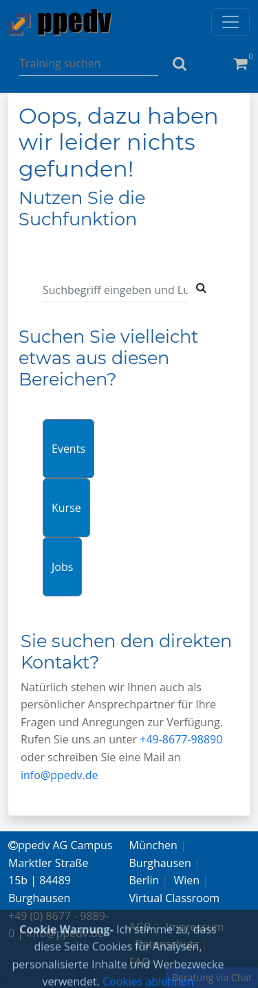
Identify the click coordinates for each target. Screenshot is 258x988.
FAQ (140, 961)
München (153, 845)
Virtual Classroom (174, 898)
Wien (187, 880)
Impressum (195, 926)
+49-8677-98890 (181, 739)
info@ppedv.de (59, 775)
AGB (140, 926)
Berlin (144, 880)
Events (68, 448)
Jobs (62, 566)
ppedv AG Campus (60, 845)
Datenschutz (167, 944)
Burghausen (160, 863)
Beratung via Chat (212, 977)
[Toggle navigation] (230, 22)
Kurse (66, 507)
